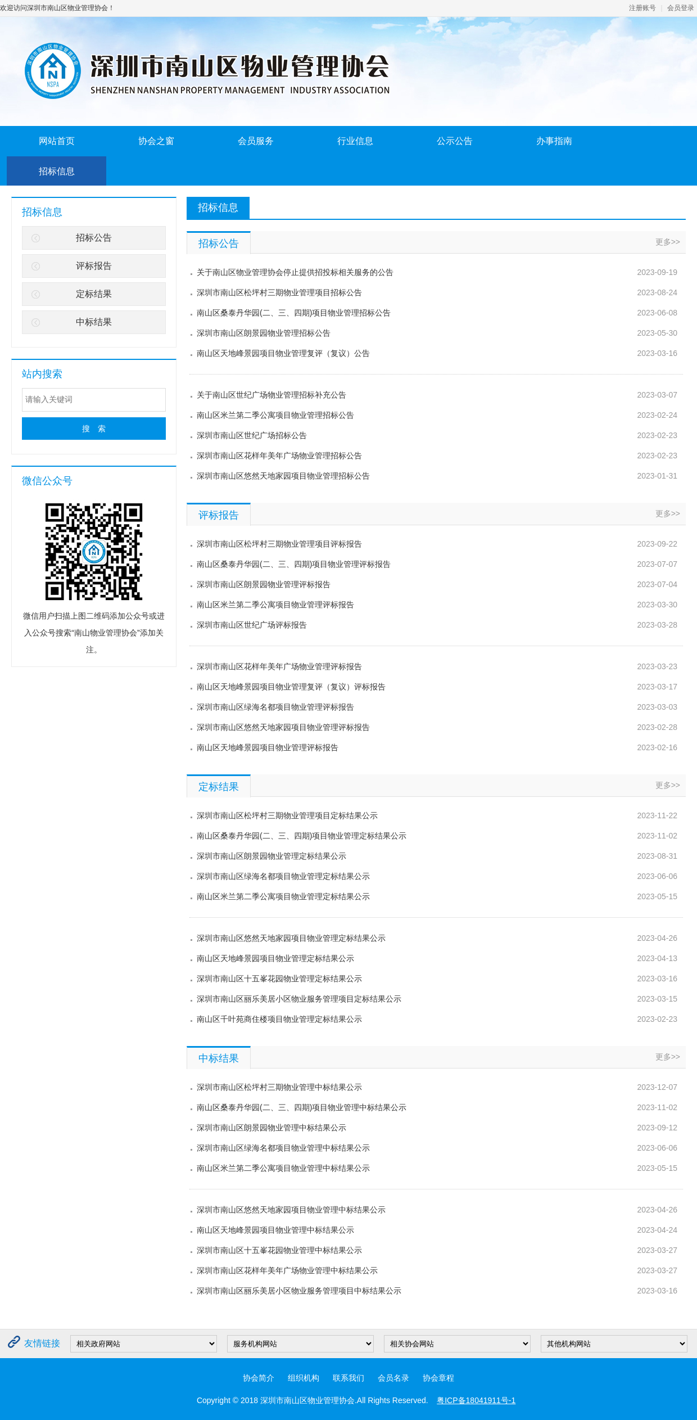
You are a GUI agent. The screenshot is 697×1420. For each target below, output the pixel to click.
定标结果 (94, 294)
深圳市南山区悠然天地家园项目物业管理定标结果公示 (291, 938)
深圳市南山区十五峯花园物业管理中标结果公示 (279, 1250)
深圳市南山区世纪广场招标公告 (252, 435)
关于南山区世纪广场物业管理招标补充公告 (271, 394)
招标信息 (57, 171)
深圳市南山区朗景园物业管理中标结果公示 (271, 1127)
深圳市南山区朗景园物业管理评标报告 (264, 584)
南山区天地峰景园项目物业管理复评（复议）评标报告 (291, 686)
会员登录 (680, 8)
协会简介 (258, 1377)
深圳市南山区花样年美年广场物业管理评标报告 (279, 666)
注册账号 (642, 8)
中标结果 (94, 322)
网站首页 (57, 141)
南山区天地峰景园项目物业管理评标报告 (267, 747)
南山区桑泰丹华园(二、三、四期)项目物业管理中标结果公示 (301, 1107)
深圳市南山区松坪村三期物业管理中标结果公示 (279, 1087)
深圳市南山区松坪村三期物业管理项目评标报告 (279, 543)
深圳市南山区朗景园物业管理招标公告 (264, 332)
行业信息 (355, 141)
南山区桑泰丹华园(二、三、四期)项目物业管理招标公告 (294, 312)
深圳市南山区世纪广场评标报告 (252, 624)
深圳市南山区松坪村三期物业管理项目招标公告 (279, 292)
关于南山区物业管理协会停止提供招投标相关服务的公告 (295, 272)
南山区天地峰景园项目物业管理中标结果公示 (275, 1229)
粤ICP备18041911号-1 (476, 1400)
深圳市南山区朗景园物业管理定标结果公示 (271, 855)
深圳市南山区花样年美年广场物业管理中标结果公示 (287, 1270)
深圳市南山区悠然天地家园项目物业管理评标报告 (283, 727)
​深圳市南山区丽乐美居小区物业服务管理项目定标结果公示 (299, 998)
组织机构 (303, 1377)
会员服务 (256, 141)
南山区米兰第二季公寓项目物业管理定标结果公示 (283, 896)
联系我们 (348, 1377)
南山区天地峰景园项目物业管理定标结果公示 (275, 958)
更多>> (667, 241)
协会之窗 (156, 141)
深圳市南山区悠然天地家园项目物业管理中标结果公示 (291, 1209)
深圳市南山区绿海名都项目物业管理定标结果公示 (283, 876)
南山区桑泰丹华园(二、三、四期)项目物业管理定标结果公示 (301, 835)
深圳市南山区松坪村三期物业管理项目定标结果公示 (287, 815)
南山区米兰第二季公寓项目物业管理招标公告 (275, 415)
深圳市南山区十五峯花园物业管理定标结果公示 (279, 978)
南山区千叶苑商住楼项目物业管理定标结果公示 (279, 1019)
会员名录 (393, 1377)
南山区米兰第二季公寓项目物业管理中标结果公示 (283, 1168)
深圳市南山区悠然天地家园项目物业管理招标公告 (283, 475)
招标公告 (94, 237)
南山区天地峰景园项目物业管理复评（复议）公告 (283, 353)
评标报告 (94, 266)
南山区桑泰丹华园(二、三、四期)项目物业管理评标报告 (294, 564)
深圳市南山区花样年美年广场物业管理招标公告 (279, 455)
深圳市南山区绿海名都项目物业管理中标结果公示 (283, 1147)
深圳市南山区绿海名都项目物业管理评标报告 (275, 706)
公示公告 (455, 141)
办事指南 (554, 141)
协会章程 (438, 1377)
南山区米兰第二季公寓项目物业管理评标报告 (275, 604)
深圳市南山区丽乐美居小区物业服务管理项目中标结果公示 (299, 1290)
